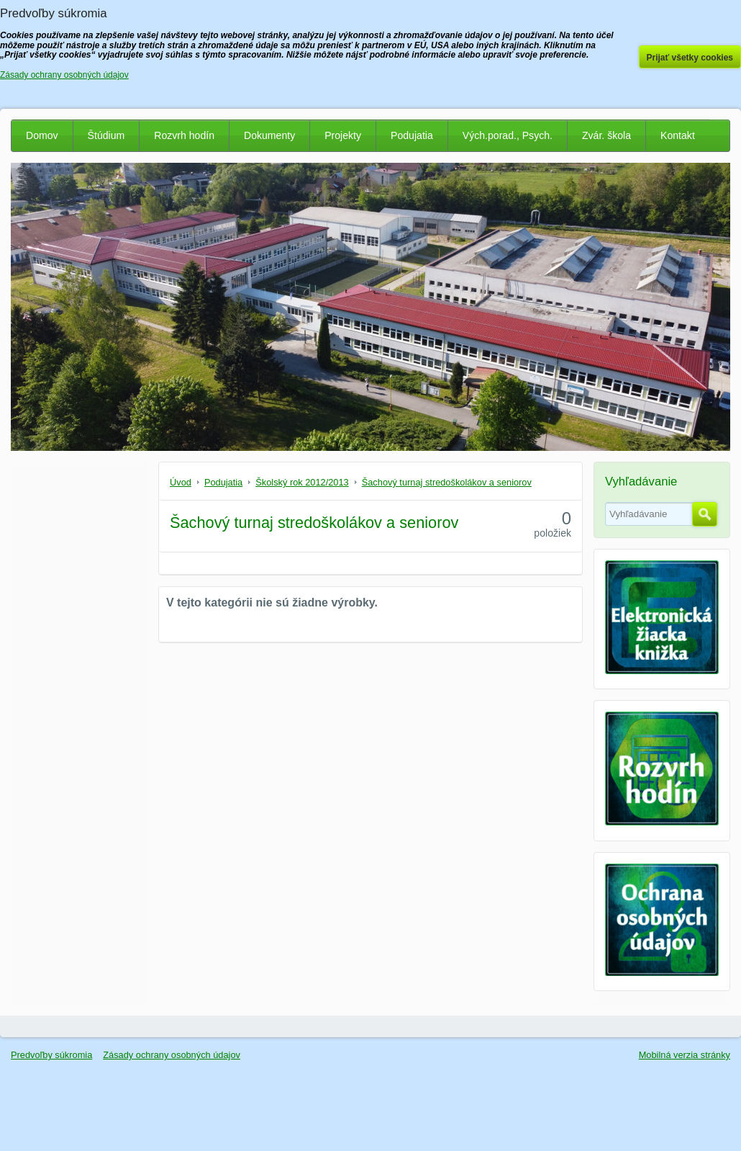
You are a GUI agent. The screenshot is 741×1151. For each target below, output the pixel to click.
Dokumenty (269, 135)
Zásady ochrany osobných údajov (171, 1054)
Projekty (342, 135)
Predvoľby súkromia (51, 1054)
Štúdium (106, 135)
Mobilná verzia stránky (684, 1054)
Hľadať (704, 514)
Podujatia (412, 135)
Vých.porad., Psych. (508, 135)
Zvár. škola (606, 135)
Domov (42, 135)
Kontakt (677, 135)
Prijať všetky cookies (690, 58)
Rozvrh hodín (184, 135)
